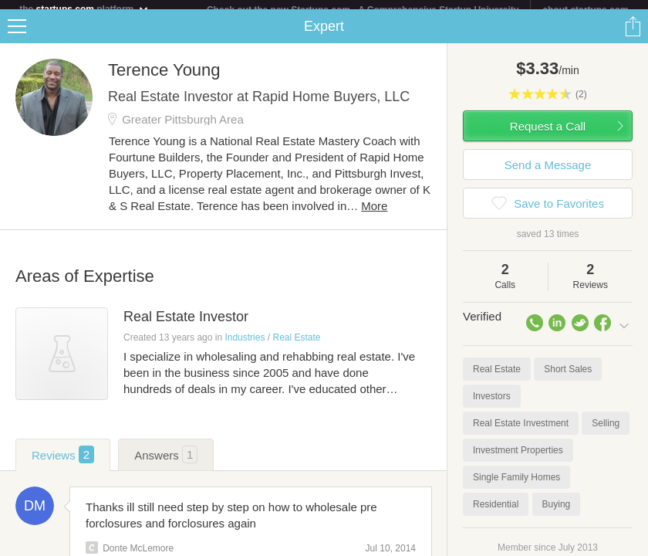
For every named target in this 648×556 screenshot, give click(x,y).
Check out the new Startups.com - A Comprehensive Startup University (363, 10)
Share (632, 36)
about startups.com (585, 10)
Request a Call (548, 135)
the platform (84, 9)
